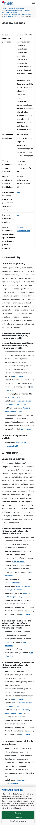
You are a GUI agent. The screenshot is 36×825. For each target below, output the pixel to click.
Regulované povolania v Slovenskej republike (17, 14)
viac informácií (19, 376)
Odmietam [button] (18, 817)
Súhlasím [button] (18, 813)
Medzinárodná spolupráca (16, 8)
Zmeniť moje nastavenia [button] (18, 821)
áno (18, 192)
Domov (4, 8)
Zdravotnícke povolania (11, 16)
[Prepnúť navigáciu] (33, 3)
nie (18, 215)
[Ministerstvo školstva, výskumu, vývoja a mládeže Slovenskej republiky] (8, 3)
